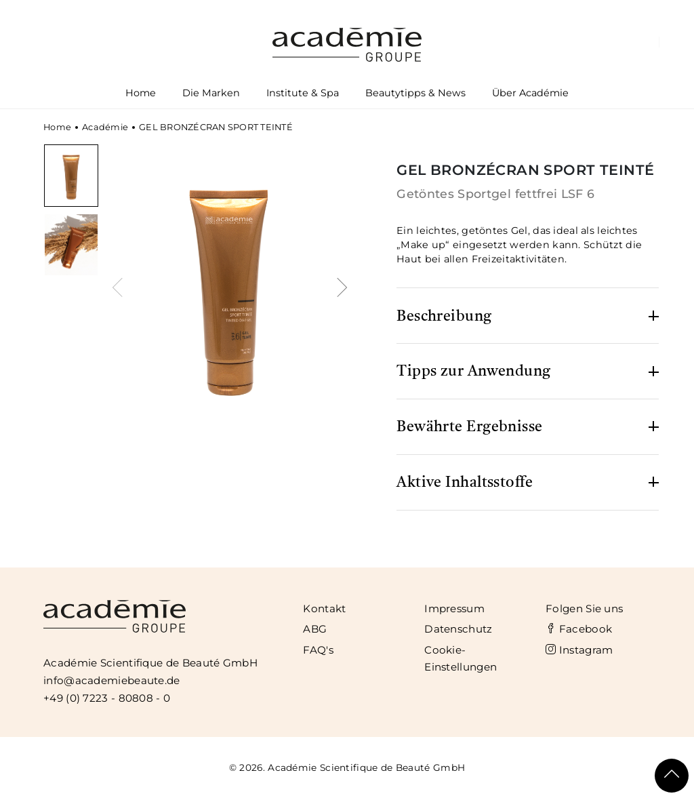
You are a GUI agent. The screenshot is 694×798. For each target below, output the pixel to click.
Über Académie (530, 95)
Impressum (454, 608)
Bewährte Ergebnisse (469, 427)
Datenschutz (458, 628)
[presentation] (120, 285)
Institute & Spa (303, 95)
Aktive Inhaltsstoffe (464, 482)
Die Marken (211, 95)
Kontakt (324, 608)
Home (140, 93)
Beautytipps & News (415, 93)
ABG (315, 628)
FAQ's (318, 649)
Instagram (579, 649)
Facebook (579, 628)
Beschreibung (443, 316)
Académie (105, 127)
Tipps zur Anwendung (473, 371)
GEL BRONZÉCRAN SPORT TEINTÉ (216, 127)
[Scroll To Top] (672, 776)
